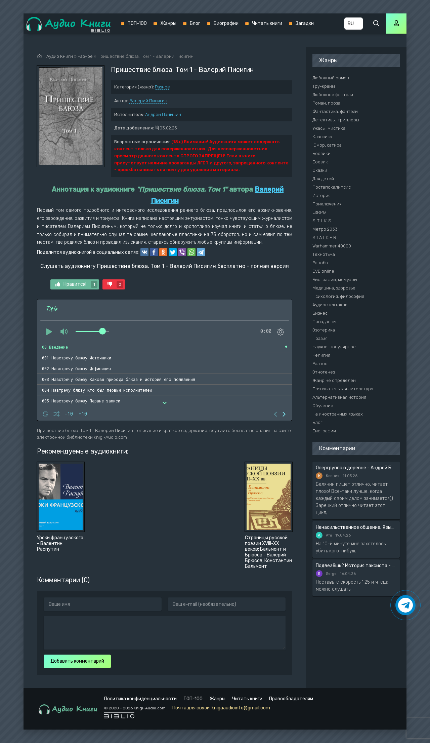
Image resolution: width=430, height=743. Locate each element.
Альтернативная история (339, 397)
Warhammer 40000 (331, 245)
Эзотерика (323, 330)
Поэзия (320, 338)
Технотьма (323, 254)
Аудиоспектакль (329, 304)
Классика (322, 136)
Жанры (168, 23)
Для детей (323, 178)
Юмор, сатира (327, 145)
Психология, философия (338, 296)
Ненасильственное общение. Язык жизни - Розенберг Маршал (356, 527)
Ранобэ (320, 262)
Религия (321, 355)
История (321, 195)
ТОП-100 (137, 23)
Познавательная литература (342, 388)
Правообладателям (291, 699)
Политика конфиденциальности (140, 699)
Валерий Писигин (148, 100)
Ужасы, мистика (328, 128)
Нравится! (76, 284)
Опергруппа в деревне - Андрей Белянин (356, 468)
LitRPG (319, 212)
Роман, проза (326, 103)
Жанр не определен (334, 380)
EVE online (323, 271)
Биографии (226, 23)
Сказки (319, 170)
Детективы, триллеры (335, 119)
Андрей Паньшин (163, 114)
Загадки (305, 23)
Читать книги (267, 23)
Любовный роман (330, 77)
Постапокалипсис (331, 187)
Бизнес (320, 313)
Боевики (321, 153)
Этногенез (323, 372)
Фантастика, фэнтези (335, 111)
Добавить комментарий (77, 661)
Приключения (327, 203)
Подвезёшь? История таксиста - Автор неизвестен (356, 566)
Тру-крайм (323, 86)
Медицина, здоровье (333, 287)
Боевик (320, 161)
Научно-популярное (334, 346)
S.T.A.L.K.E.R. (324, 237)
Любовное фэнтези (332, 94)
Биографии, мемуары (334, 279)
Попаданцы (324, 321)
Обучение (322, 405)
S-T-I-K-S (321, 220)
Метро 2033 (325, 229)
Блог (195, 23)
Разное (162, 86)
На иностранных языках (337, 414)
